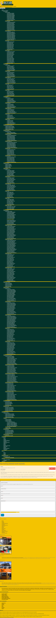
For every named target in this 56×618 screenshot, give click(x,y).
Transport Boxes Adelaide (11, 19)
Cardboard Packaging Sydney (11, 156)
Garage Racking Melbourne (11, 246)
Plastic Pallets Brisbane (10, 180)
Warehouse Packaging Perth (11, 154)
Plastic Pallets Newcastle (11, 207)
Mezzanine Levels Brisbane (9, 408)
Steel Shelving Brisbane (10, 313)
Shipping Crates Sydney (10, 92)
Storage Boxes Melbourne (11, 37)
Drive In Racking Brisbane (11, 230)
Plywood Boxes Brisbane (11, 26)
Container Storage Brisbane (11, 368)
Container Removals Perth (11, 388)
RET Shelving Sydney (10, 350)
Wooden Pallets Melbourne (11, 190)
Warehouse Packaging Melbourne (12, 147)
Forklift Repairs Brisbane (10, 105)
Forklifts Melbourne (8, 108)
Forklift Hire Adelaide (10, 99)
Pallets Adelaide (7, 169)
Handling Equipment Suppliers (8, 125)
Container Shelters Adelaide (11, 361)
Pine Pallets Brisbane (10, 181)
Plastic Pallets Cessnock (10, 208)
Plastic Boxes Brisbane (10, 25)
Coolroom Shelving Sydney (11, 345)
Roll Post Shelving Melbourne (11, 324)
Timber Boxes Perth (10, 47)
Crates (5, 438)
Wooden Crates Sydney (10, 95)
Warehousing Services (5, 412)
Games (5, 454)
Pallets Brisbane (7, 176)
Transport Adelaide (8, 419)
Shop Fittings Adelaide (8, 401)
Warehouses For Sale (7, 456)
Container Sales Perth (10, 383)
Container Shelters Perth (10, 387)
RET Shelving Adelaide (10, 297)
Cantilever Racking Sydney (11, 268)
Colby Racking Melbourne (11, 242)
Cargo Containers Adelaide (11, 362)
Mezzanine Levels (6, 406)
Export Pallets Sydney (10, 200)
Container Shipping (4, 593)
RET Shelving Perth (10, 337)
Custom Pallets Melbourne (11, 184)
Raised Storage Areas (7, 445)
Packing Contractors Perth (9, 416)
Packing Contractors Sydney (9, 417)
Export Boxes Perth (10, 43)
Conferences (4, 602)
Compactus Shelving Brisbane (11, 304)
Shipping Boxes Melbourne (11, 36)
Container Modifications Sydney (12, 394)
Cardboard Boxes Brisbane (11, 22)
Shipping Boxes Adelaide (10, 16)
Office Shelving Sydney (10, 348)
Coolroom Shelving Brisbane (11, 305)
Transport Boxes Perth (10, 48)
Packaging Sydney (8, 155)
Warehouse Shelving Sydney (11, 353)
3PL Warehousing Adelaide (9, 430)
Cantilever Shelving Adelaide (11, 290)
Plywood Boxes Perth (10, 45)
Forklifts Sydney (7, 119)
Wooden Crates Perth (10, 89)
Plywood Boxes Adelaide (11, 15)
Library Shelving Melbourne (11, 320)
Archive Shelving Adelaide (11, 289)
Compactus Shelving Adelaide (11, 291)
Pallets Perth (7, 191)
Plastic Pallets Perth (10, 194)
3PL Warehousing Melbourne (9, 431)
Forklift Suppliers (6, 96)
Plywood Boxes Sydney (10, 58)
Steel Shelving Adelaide (10, 299)
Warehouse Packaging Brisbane (12, 140)
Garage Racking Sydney (10, 274)
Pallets (5, 443)
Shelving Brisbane (8, 301)
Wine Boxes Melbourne (10, 39)
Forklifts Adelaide (7, 97)
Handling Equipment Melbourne (10, 127)
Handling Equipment (7, 440)
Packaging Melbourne (8, 141)
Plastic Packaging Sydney (11, 159)
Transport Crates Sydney (11, 94)
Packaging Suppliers (6, 130)
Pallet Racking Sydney (8, 267)
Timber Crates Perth (10, 87)
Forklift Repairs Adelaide (10, 100)
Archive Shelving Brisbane (11, 302)
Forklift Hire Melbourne (10, 110)
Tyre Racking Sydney (10, 279)
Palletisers (3, 525)
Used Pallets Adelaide (10, 174)
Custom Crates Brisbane (10, 72)
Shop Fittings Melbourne (9, 403)
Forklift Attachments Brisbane (11, 106)
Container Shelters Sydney (11, 396)
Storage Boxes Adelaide (10, 17)
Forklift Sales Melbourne (10, 109)
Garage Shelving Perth (10, 332)
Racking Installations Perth (11, 263)
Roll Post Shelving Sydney (11, 351)
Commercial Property (5, 455)
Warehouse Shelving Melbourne (12, 327)
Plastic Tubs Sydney (10, 55)
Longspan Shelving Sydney (11, 347)
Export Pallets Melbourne (11, 185)
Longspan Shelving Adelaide (11, 294)
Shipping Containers (6, 448)
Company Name (3, 488)
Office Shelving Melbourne (11, 322)
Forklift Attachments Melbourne (12, 112)
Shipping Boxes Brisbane (10, 27)
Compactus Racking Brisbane (11, 228)
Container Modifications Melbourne (12, 376)
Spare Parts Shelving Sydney (11, 352)
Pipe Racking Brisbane (10, 233)
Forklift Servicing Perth (10, 118)
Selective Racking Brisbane (11, 235)
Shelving (5, 447)
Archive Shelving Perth (10, 329)
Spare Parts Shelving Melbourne (12, 325)
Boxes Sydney (7, 50)
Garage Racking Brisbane (11, 232)
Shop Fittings (5, 449)
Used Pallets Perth (10, 196)
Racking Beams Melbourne (11, 248)
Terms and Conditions (7, 459)
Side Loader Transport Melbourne (12, 425)
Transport (5, 418)
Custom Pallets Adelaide (10, 170)
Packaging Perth (7, 148)
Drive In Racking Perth (10, 258)
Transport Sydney (8, 428)
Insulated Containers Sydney (11, 398)
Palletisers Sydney (8, 167)
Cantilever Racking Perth (10, 254)
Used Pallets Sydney (10, 203)
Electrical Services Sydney (9, 435)
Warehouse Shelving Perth (11, 340)
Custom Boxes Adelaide (10, 13)
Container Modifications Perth (11, 385)
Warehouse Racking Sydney (11, 280)
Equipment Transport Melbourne (12, 423)
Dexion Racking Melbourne (11, 243)
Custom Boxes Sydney (10, 52)
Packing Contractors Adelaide (9, 413)
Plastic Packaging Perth (10, 152)
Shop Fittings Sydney (8, 405)
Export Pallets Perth (10, 192)
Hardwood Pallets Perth (10, 193)
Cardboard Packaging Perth (11, 149)
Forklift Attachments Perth (11, 117)
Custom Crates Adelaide (10, 65)
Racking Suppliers (6, 210)
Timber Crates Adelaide (10, 68)
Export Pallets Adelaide (10, 171)
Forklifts (5, 439)
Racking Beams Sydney (10, 276)
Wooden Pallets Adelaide (11, 175)
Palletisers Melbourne (8, 165)
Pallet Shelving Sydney (10, 349)
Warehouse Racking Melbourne (11, 252)
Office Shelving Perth (10, 335)
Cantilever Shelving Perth (11, 330)
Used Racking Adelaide (10, 223)
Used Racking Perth (10, 265)
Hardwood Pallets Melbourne (11, 186)
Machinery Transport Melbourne (12, 424)
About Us (3, 458)
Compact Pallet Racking (5, 597)
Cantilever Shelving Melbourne (11, 316)
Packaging (5, 441)
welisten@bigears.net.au (8, 7)
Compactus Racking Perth (11, 257)
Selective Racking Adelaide (11, 221)
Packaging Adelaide (8, 131)
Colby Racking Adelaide (10, 213)
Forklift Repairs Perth (10, 116)
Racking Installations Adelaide (11, 220)
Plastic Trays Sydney (10, 57)
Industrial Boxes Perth (10, 44)
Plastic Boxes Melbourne (11, 34)
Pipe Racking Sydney (10, 275)
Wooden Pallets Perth (10, 197)
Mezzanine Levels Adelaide (9, 407)
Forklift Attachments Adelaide (11, 101)
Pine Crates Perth (9, 85)
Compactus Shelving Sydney (11, 344)
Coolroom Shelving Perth (10, 331)
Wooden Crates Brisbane (11, 76)
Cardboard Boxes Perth (10, 41)
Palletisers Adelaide (8, 164)
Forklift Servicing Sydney (10, 123)
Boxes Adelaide (7, 12)
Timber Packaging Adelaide (11, 132)
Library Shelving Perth (10, 333)
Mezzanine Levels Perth (9, 409)
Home (3, 9)
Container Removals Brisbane (11, 370)
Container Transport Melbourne (12, 422)
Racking (5, 444)
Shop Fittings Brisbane (8, 402)
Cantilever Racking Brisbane (11, 226)
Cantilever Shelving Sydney (11, 343)
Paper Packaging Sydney (10, 158)
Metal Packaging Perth (10, 150)
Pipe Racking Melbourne (10, 247)
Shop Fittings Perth (8, 404)
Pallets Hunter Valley (8, 205)
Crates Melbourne (8, 77)
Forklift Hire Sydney (10, 121)
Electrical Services (6, 434)
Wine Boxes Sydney (10, 62)
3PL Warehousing (6, 429)
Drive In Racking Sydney (10, 273)
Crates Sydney (7, 90)
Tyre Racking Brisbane (10, 236)
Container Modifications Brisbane (12, 367)
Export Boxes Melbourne (11, 32)
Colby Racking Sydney (10, 270)
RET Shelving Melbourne (10, 323)
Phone (2, 495)
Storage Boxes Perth (10, 46)
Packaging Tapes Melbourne (11, 145)
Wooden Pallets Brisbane (11, 182)
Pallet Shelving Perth (10, 336)
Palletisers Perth (7, 166)
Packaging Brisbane (8, 134)
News (3, 451)
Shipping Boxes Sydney (10, 59)
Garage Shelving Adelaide (11, 292)
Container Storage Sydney (11, 395)
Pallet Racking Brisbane (8, 225)
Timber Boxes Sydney (10, 61)
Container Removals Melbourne (12, 379)
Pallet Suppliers (6, 168)
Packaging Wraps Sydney (11, 161)
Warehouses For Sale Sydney (9, 457)
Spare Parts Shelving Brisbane (11, 312)
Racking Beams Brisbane (10, 234)
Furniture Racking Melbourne (11, 245)
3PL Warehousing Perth (8, 432)
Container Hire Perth (10, 384)
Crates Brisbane (7, 71)
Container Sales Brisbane (11, 365)
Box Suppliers (6, 11)
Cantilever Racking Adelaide (11, 212)
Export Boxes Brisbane (10, 23)
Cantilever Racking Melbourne (11, 240)
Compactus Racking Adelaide (11, 214)
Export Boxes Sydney (10, 53)
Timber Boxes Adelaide (10, 18)
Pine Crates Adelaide (10, 66)
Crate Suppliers (6, 64)
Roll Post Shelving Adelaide (11, 298)
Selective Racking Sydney (11, 278)
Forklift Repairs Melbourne (11, 111)
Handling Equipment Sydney (9, 129)
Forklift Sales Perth (10, 114)
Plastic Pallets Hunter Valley (11, 206)
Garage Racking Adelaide (10, 218)
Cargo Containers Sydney (11, 397)
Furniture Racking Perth (10, 259)
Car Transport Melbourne (11, 421)
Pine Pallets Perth (9, 195)
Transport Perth (7, 427)
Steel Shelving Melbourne (11, 326)
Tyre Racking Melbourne (10, 250)
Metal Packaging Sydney (10, 157)
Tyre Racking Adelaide (10, 222)
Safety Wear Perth (8, 285)
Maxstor (2, 466)
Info (2, 605)
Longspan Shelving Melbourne (11, 321)
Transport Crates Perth (10, 88)
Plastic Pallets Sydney (10, 202)
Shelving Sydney (7, 341)
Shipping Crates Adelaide (10, 67)
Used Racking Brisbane (10, 237)
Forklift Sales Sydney (10, 120)
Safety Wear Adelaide (8, 283)
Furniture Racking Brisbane (11, 231)
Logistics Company (4, 595)
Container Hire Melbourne (11, 375)
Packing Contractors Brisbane (9, 414)
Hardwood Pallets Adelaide (11, 172)
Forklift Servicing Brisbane (11, 107)
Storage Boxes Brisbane (10, 28)
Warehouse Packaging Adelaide (11, 133)
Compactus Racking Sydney (11, 271)
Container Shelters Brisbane (11, 369)
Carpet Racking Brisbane (10, 227)
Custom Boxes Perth (10, 42)
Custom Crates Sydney (10, 91)
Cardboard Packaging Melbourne (12, 142)
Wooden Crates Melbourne (11, 82)
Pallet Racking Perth (8, 253)
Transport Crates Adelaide (11, 69)
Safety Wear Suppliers (7, 282)
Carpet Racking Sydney (10, 269)
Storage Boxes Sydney (10, 60)
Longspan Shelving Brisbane (11, 307)
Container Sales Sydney (10, 392)
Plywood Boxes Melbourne (11, 35)
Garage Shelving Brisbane (11, 306)
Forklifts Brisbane (8, 103)
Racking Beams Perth (10, 262)
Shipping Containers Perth (9, 382)
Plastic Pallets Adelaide (10, 173)
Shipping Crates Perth (10, 86)
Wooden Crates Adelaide (11, 70)
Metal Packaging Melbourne (11, 143)
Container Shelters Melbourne (11, 378)
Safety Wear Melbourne (8, 284)
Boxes (4, 437)
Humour (5, 452)
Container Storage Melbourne (11, 377)
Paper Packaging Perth (10, 151)
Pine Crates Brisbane (10, 73)
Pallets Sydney (7, 198)
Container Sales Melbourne (11, 374)
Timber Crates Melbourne (11, 81)
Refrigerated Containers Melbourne (12, 381)
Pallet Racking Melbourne (9, 239)
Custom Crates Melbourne (11, 78)
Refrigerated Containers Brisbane (12, 372)
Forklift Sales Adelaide (10, 98)
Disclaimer (5, 460)
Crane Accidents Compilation (6, 598)
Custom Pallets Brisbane (10, 177)
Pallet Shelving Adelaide (10, 296)
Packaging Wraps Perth (10, 153)
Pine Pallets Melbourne (10, 188)
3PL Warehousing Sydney (9, 433)
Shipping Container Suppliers (8, 355)
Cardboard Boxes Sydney (11, 51)
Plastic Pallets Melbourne (11, 187)
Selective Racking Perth (10, 264)
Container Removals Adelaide (11, 360)
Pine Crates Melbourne (10, 79)
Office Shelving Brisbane (10, 308)
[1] (16, 512)
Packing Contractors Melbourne (10, 415)
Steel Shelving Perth (10, 339)
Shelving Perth (7, 328)
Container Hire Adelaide (10, 357)
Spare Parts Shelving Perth (11, 338)
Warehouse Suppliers (5, 10)
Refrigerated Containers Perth (11, 390)
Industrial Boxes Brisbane (11, 24)
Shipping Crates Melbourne (11, 80)
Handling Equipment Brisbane (9, 126)
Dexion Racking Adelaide (10, 215)
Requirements (3, 500)
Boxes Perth (7, 40)
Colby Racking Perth (10, 256)
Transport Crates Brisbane (11, 75)
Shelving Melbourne (8, 315)
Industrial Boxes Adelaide (11, 14)
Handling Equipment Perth (9, 128)
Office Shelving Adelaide (10, 295)
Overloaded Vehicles (5, 599)
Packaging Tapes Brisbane (11, 138)
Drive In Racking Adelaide (11, 216)
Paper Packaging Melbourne (11, 144)
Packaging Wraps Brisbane (11, 139)
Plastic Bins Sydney (10, 56)
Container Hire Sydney (10, 393)
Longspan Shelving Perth (10, 334)
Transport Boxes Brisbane (11, 29)
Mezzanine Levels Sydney (9, 410)
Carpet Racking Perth (10, 255)
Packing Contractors (7, 442)
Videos (5, 453)
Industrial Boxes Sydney (10, 54)
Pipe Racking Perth (10, 261)
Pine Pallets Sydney (10, 201)
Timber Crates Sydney (10, 93)
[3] (18, 512)
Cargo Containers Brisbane (11, 371)
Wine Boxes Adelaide (10, 20)
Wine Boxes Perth (10, 49)
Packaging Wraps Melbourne (11, 146)
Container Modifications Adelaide (12, 358)
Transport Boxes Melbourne (11, 38)
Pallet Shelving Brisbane (10, 309)
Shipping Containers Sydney (9, 391)
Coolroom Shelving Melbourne (11, 318)
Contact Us (3, 461)
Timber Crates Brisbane (10, 74)
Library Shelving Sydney (10, 346)
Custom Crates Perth (10, 84)
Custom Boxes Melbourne (11, 31)
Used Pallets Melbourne (10, 189)
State (2, 491)
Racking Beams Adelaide (10, 219)
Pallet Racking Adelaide (8, 211)
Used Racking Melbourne (11, 251)
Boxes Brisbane (7, 21)
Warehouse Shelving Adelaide (11, 300)
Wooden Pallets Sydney (10, 204)
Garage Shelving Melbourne (11, 319)
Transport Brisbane (8, 420)
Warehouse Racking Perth (11, 266)
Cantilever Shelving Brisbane (11, 303)
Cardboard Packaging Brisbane (11, 135)
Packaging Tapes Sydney (11, 160)
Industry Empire (4, 594)
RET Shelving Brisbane (10, 310)
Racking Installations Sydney (11, 277)
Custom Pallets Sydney (10, 199)
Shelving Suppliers (6, 287)
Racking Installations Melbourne (12, 249)
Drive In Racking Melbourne (11, 244)
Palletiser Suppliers (6, 163)
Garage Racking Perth (10, 260)
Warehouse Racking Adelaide (11, 224)
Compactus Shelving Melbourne (11, 317)
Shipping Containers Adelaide (9, 356)
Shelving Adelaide (7, 288)
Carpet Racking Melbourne (11, 241)
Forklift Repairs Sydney (10, 122)
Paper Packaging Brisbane (11, 136)
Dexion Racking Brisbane (10, 229)
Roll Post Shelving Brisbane (11, 311)
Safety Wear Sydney (8, 286)
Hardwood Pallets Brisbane (11, 179)
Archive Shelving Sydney (10, 342)
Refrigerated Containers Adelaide (12, 363)
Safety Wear (5, 446)
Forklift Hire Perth (9, 115)
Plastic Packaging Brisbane (11, 137)
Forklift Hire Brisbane (10, 104)
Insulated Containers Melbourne (12, 380)
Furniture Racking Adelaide (11, 217)
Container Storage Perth (10, 386)
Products (3, 607)
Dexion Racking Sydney (10, 272)
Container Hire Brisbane (10, 366)
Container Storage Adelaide (11, 359)
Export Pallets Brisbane (10, 178)
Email (2, 498)
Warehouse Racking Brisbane (11, 238)
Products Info (4, 436)
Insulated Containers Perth (11, 389)
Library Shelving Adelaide (11, 293)
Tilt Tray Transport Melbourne (11, 426)
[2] (17, 512)
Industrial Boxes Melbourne (11, 33)
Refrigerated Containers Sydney (12, 399)
